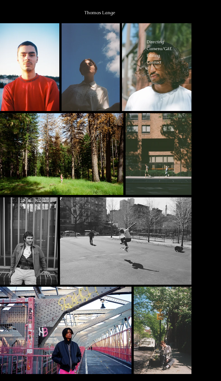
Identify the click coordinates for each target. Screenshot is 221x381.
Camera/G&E (159, 48)
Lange (108, 13)
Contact (154, 62)
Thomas (93, 13)
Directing (155, 41)
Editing (153, 55)
